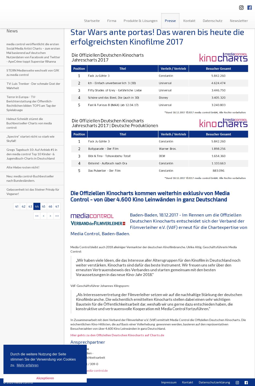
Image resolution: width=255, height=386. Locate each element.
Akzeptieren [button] (45, 378)
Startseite (92, 20)
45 (43, 206)
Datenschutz (212, 20)
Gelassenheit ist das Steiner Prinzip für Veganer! (33, 192)
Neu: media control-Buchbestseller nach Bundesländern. (30, 178)
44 (37, 206)
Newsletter (239, 20)
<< (37, 216)
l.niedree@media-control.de (89, 370)
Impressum (169, 382)
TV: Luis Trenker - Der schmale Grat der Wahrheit (33, 86)
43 (30, 206)
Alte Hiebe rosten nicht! (23, 167)
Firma (111, 20)
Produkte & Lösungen (140, 20)
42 (23, 206)
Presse (170, 20)
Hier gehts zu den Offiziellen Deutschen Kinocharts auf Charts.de (117, 335)
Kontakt (189, 20)
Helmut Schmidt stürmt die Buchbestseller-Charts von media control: (29, 123)
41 (16, 206)
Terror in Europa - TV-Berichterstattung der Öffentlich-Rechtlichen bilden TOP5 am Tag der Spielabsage (31, 103)
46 (50, 206)
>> (57, 216)
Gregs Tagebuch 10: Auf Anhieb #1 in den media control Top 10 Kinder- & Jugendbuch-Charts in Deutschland (32, 154)
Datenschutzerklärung (214, 382)
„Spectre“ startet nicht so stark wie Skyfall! (30, 139)
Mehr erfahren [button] (28, 365)
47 (57, 206)
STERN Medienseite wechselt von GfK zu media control (33, 72)
